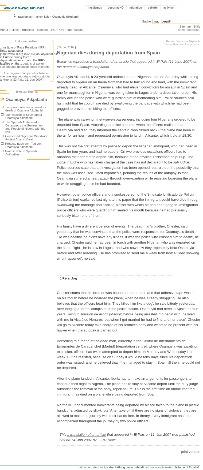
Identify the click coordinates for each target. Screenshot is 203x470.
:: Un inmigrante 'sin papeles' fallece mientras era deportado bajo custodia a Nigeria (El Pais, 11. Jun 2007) (25, 76)
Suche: (147, 21)
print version (190, 452)
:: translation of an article (86, 434)
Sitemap (185, 26)
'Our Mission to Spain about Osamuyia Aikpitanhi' (21, 116)
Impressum (75, 29)
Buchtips (28, 29)
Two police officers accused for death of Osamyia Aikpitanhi (23, 109)
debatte (152, 7)
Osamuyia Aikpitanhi (65, 16)
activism (168, 7)
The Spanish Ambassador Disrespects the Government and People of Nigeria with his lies (23, 127)
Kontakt (42, 29)
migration (136, 7)
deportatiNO (116, 7)
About (4, 29)
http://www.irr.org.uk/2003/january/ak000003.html (33, 53)
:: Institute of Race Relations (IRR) (23, 47)
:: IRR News (106, 440)
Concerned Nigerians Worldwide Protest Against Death (24, 138)
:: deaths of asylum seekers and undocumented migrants (24, 65)
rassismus (95, 7)
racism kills (41, 16)
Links (15, 29)
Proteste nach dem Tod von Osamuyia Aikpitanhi (21, 145)
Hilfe (197, 26)
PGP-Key (57, 29)
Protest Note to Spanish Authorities (19, 153)
